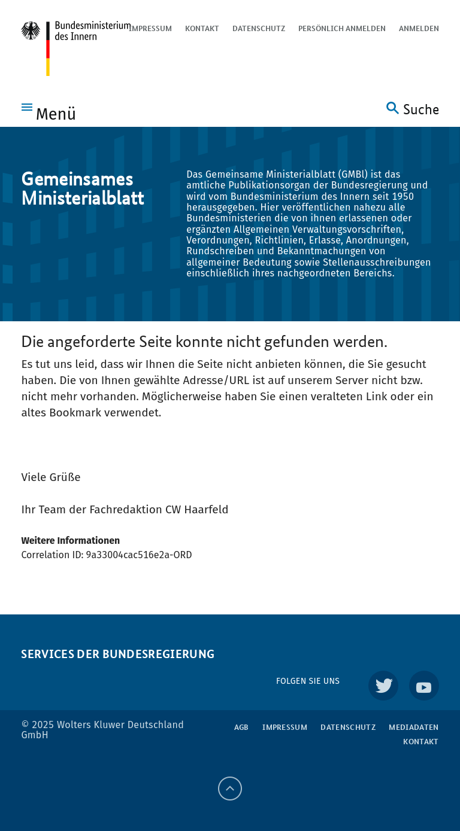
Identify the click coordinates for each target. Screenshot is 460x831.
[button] (49, 112)
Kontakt (202, 28)
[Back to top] (230, 788)
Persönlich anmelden (342, 28)
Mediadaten (413, 727)
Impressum (150, 28)
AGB (241, 727)
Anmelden (419, 28)
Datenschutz (258, 28)
